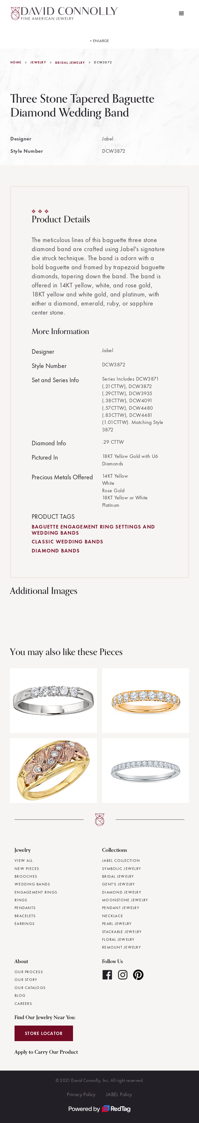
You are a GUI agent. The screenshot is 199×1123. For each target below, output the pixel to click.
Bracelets (25, 916)
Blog (20, 995)
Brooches (26, 876)
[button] (181, 13)
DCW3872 (103, 62)
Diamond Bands (56, 551)
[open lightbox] (99, 37)
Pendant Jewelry (120, 908)
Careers (23, 1003)
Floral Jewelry (118, 939)
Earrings (25, 923)
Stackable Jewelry (121, 931)
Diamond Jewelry (121, 892)
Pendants (25, 908)
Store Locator (44, 1033)
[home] (63, 13)
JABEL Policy (119, 1094)
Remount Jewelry (121, 947)
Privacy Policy (81, 1094)
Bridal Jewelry (70, 63)
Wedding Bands (32, 884)
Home (15, 62)
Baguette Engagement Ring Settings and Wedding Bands (93, 530)
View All (24, 860)
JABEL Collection (121, 860)
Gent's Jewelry (118, 884)
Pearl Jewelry (116, 923)
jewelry (38, 62)
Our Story (26, 979)
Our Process (29, 972)
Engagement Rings (36, 892)
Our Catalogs (30, 987)
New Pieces (27, 868)
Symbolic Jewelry (121, 868)
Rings (21, 900)
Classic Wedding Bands (67, 542)
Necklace (112, 916)
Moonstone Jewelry (125, 900)
